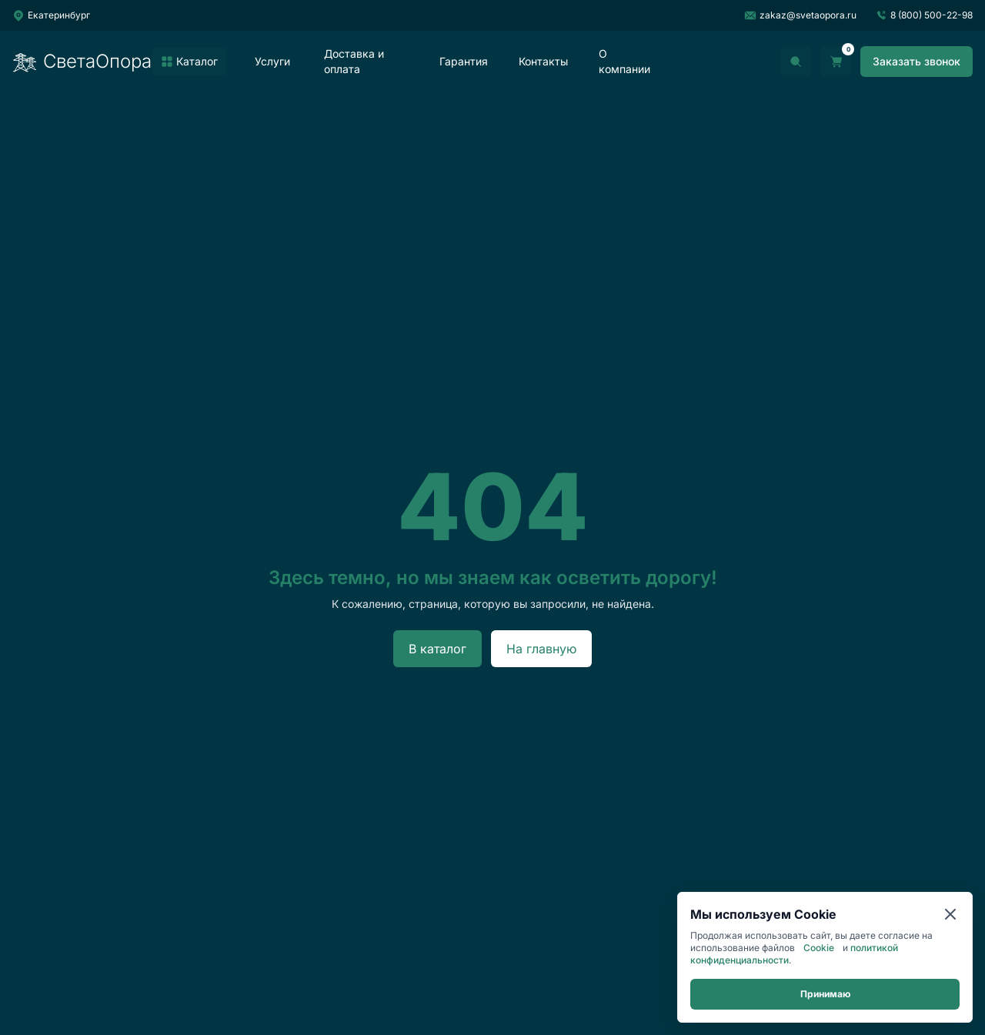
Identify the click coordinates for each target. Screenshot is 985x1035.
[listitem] (189, 61)
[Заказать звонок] (916, 61)
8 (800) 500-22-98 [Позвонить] (924, 15)
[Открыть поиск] (795, 61)
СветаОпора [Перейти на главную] (82, 61)
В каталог (437, 648)
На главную (541, 648)
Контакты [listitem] (543, 61)
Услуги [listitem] (272, 61)
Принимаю (825, 994)
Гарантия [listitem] (463, 61)
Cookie (818, 947)
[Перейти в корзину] (835, 61)
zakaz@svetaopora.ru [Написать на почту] (800, 15)
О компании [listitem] (624, 61)
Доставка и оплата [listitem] (354, 61)
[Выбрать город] (51, 15)
